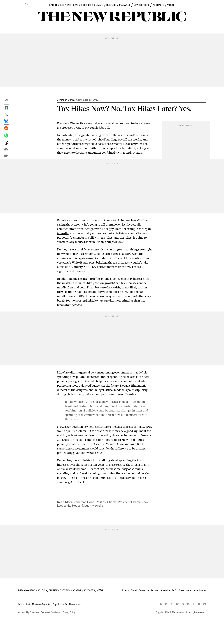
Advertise (165, 590)
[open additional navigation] (20, 5)
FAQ (174, 590)
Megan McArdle (92, 506)
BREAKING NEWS (69, 5)
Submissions (199, 590)
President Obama (129, 502)
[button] (6, 101)
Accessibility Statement (28, 612)
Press (181, 590)
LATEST (53, 5)
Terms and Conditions (51, 612)
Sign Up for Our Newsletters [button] (67, 604)
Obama (112, 502)
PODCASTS (158, 5)
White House (72, 506)
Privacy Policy (69, 612)
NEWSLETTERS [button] (141, 5)
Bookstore (144, 590)
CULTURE (111, 5)
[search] (26, 5)
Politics (101, 502)
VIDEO (170, 5)
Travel (134, 590)
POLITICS (86, 5)
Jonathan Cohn (65, 99)
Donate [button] (154, 590)
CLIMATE (98, 5)
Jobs (188, 590)
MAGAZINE (125, 5)
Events (125, 590)
